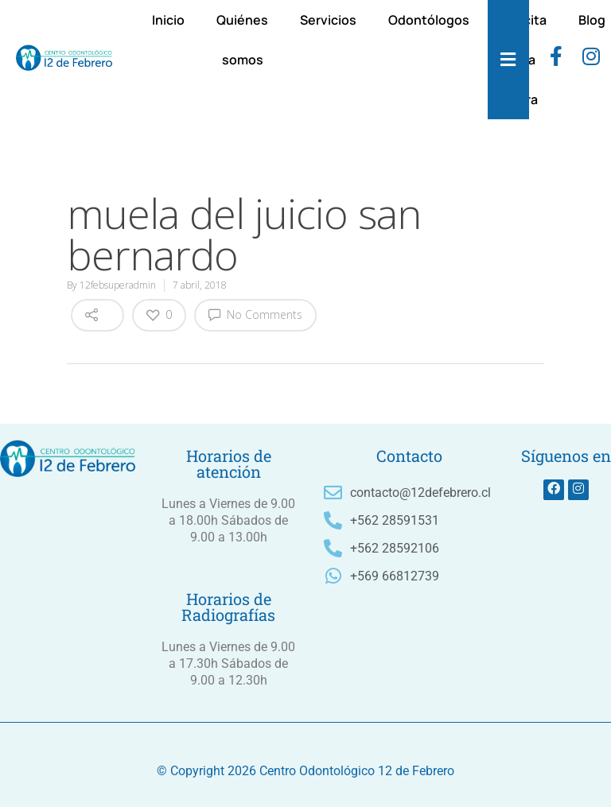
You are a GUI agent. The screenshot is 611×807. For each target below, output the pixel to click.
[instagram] (591, 60)
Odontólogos (428, 20)
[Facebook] (556, 60)
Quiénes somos (242, 39)
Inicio (168, 20)
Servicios (328, 20)
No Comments (255, 314)
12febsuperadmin (118, 285)
